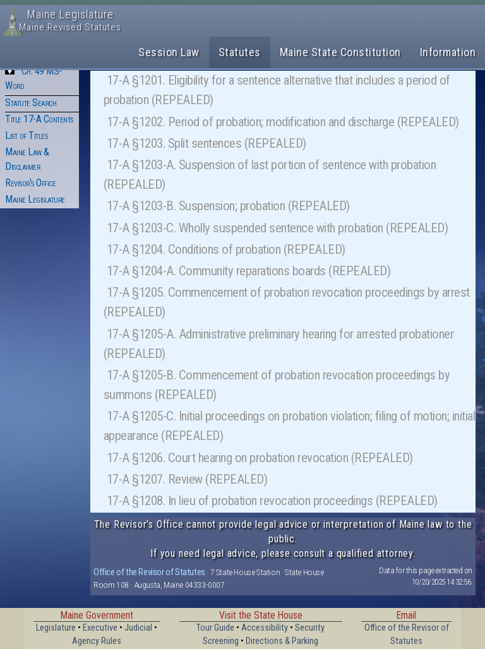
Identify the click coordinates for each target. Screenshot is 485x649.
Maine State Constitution (340, 52)
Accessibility (264, 627)
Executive (100, 627)
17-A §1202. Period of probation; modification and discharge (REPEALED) (283, 121)
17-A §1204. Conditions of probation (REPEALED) (226, 249)
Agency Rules (96, 641)
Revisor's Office (30, 183)
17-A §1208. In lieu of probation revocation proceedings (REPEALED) (272, 500)
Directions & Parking (282, 641)
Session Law (169, 52)
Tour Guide (215, 627)
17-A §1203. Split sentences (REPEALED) (206, 143)
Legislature (56, 627)
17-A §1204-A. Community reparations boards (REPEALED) (249, 270)
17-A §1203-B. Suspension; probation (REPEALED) (228, 205)
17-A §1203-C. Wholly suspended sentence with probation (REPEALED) (277, 227)
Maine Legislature (35, 199)
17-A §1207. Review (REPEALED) (187, 479)
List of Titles (26, 135)
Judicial (138, 627)
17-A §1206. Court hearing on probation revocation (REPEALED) (260, 457)
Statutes (240, 52)
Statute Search (30, 103)
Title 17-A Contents (39, 119)
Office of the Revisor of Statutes (149, 572)
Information (448, 52)
